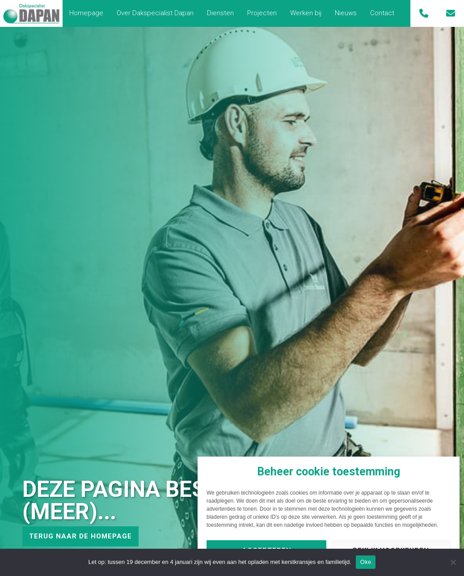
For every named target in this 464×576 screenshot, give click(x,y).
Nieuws (346, 13)
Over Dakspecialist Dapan (155, 13)
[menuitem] (86, 13)
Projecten (262, 13)
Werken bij (305, 13)
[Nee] (452, 562)
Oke (365, 562)
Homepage (86, 13)
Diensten (220, 13)
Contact (382, 13)
